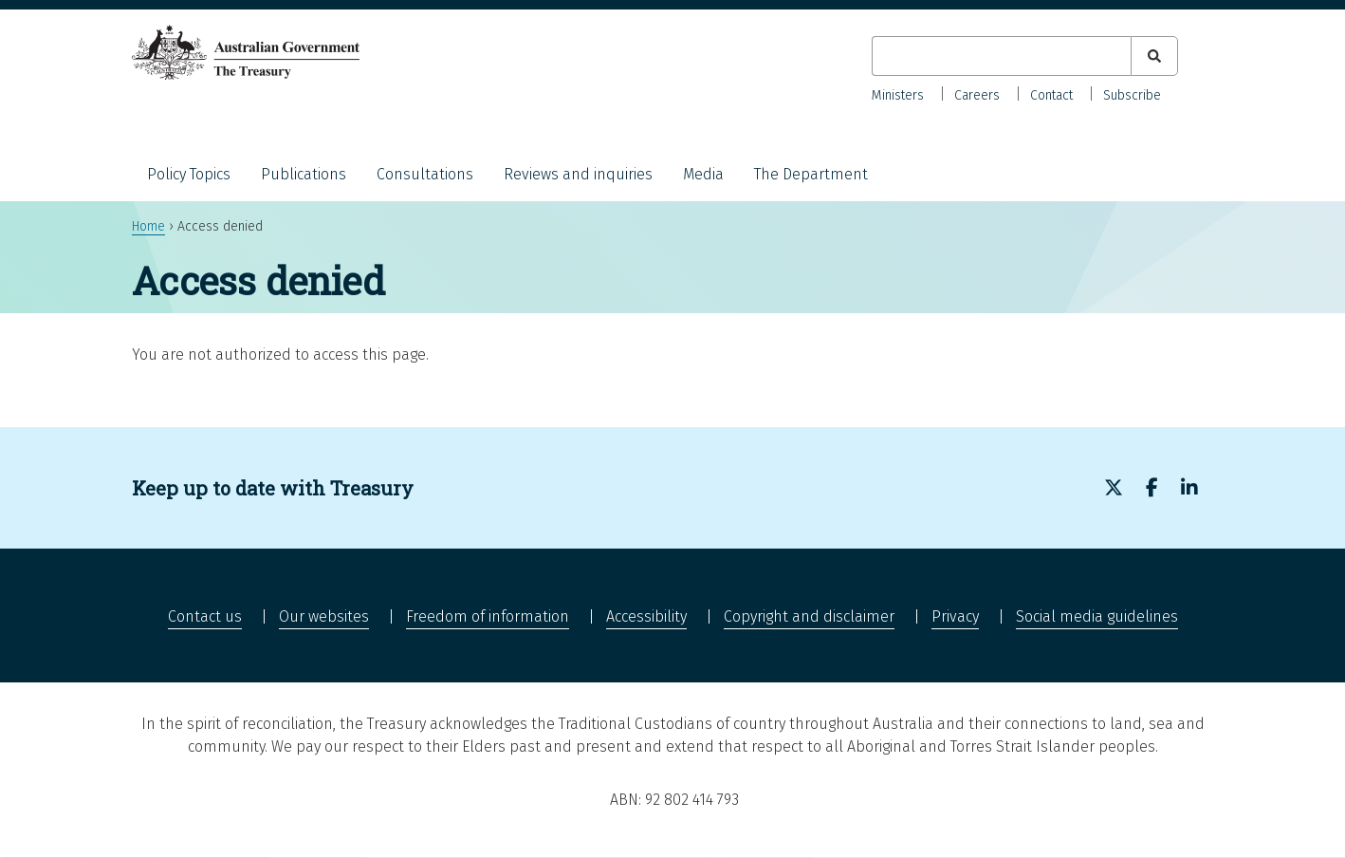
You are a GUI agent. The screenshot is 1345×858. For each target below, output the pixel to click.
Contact (1051, 95)
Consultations (425, 174)
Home (148, 226)
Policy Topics (188, 174)
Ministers (898, 95)
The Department (811, 174)
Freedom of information (487, 616)
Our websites (324, 616)
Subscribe (1132, 95)
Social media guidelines (1097, 616)
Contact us (205, 616)
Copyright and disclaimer (809, 616)
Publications (303, 174)
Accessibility (646, 616)
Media (703, 174)
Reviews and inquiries (578, 174)
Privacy (955, 616)
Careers (977, 95)
